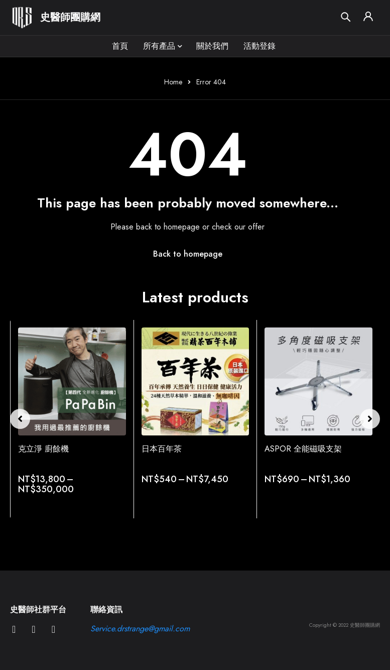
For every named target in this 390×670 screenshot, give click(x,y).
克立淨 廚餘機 (43, 449)
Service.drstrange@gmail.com (140, 628)
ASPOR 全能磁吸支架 (303, 449)
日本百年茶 (162, 449)
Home (173, 82)
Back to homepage (187, 254)
